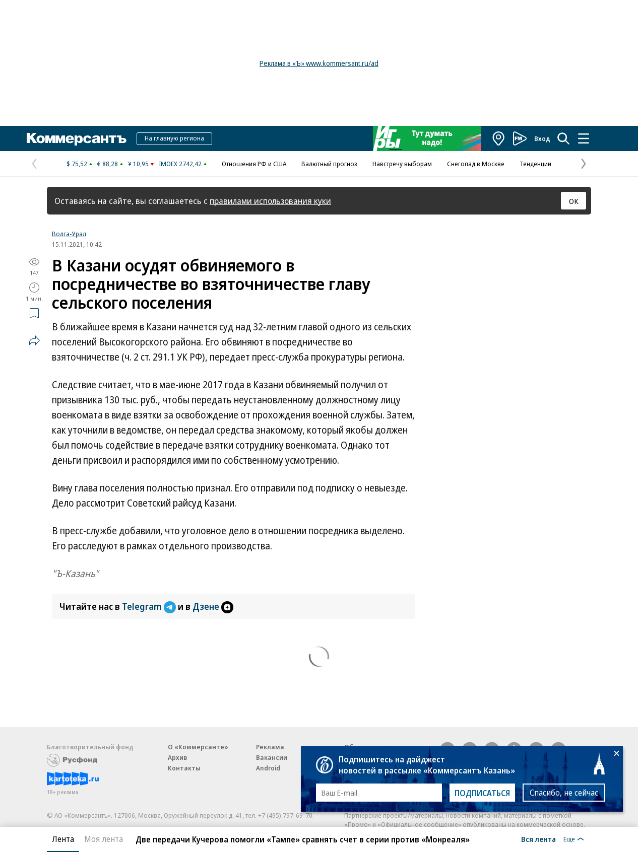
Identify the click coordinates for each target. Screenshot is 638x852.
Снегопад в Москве (475, 163)
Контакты (184, 767)
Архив (177, 757)
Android (268, 767)
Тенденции (535, 163)
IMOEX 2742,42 (180, 163)
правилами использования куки (270, 200)
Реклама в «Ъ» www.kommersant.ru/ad (319, 63)
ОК (574, 201)
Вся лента (538, 839)
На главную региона (174, 138)
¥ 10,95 (138, 163)
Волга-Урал (69, 233)
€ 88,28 (107, 163)
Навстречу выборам (402, 163)
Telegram (150, 606)
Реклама (270, 746)
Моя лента (103, 838)
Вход (542, 138)
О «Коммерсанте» (198, 746)
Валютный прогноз (329, 163)
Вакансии (271, 757)
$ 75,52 (77, 163)
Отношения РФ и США (254, 163)
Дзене (213, 606)
